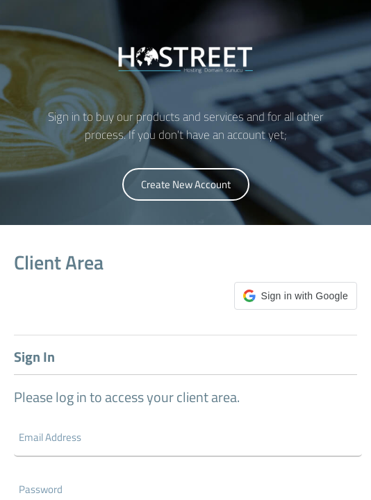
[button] (295, 296)
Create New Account (186, 184)
